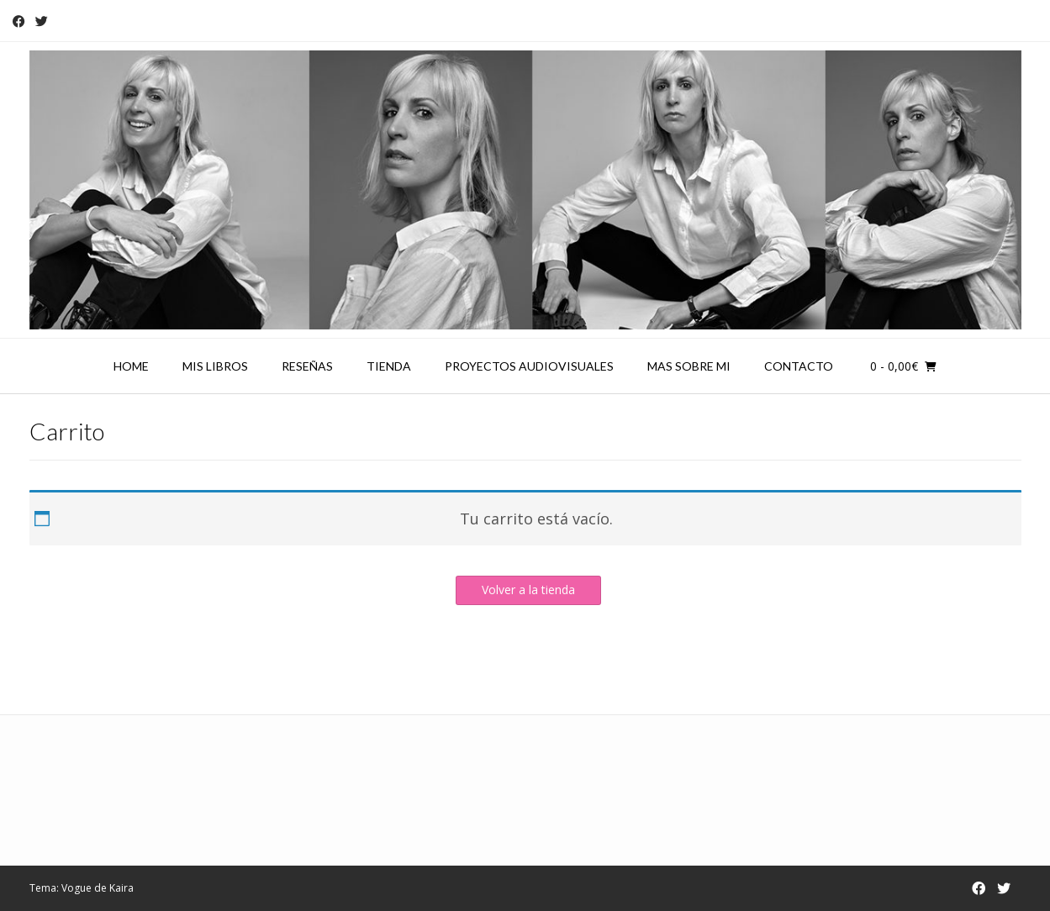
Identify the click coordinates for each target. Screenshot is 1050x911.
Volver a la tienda (528, 590)
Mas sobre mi (689, 366)
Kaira (121, 888)
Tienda (389, 366)
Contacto (798, 366)
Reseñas (307, 366)
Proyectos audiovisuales (529, 366)
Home (131, 366)
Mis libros (215, 366)
